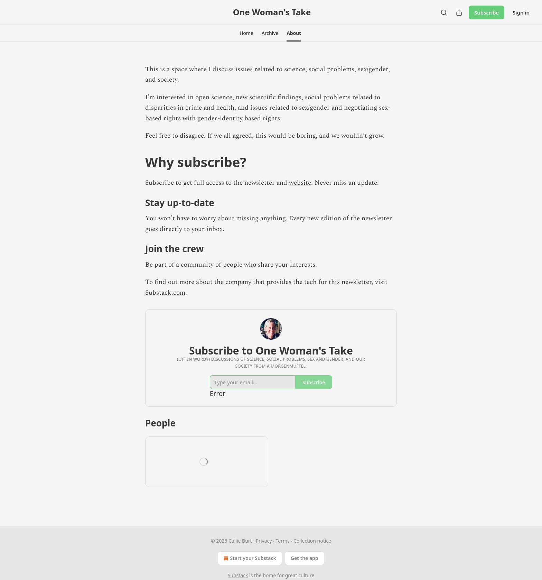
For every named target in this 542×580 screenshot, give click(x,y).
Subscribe (486, 12)
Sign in (521, 12)
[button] (246, 33)
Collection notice (312, 540)
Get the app (304, 558)
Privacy (264, 540)
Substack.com (165, 293)
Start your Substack (249, 558)
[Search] (444, 12)
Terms (283, 540)
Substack (238, 575)
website (300, 183)
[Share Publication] (459, 12)
